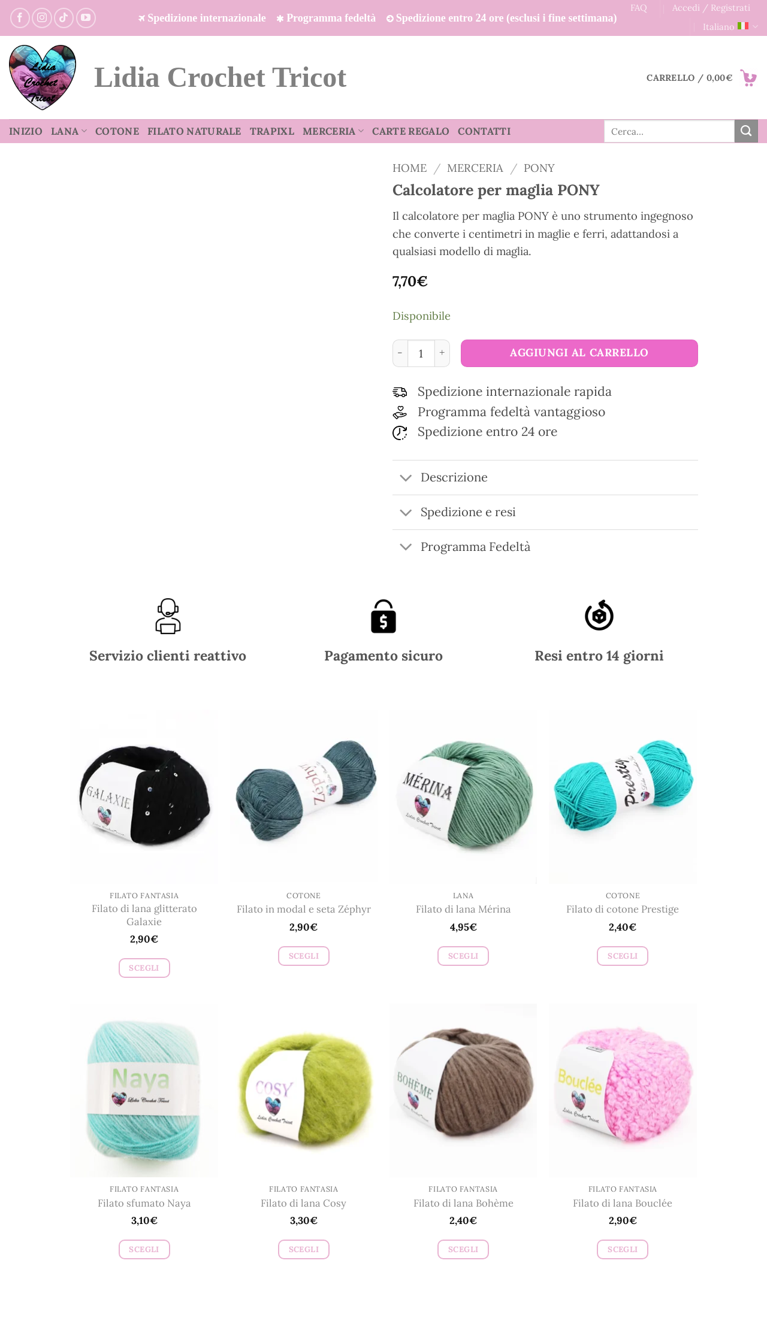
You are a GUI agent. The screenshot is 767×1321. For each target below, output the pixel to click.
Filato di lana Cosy (303, 1203)
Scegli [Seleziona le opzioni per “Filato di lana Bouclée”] (623, 1249)
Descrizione (440, 478)
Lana (69, 131)
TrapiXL (272, 131)
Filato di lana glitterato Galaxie (144, 915)
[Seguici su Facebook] (20, 18)
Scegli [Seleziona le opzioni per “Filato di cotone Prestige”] (623, 956)
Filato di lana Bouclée (622, 1203)
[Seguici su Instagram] (42, 18)
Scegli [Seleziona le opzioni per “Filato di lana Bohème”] (463, 1249)
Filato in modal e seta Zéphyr (304, 909)
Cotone (117, 131)
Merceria (333, 131)
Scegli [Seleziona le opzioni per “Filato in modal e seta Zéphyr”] (304, 956)
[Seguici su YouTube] (86, 18)
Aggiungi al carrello (579, 352)
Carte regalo (410, 131)
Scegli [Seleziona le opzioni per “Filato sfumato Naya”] (144, 1249)
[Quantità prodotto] (421, 353)
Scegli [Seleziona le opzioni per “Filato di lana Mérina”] (463, 956)
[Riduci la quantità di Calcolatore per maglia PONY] (399, 353)
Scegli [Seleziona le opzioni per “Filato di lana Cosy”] (304, 1249)
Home (409, 167)
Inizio (26, 131)
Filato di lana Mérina (463, 909)
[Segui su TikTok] (64, 18)
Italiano (730, 27)
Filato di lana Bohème (463, 1203)
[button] (702, 77)
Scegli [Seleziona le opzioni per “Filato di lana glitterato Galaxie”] (144, 968)
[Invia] (746, 131)
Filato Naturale (194, 131)
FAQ (638, 7)
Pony (539, 167)
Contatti (484, 131)
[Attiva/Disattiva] (405, 478)
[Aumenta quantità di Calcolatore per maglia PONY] (442, 353)
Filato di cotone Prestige (622, 909)
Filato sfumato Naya (144, 1203)
